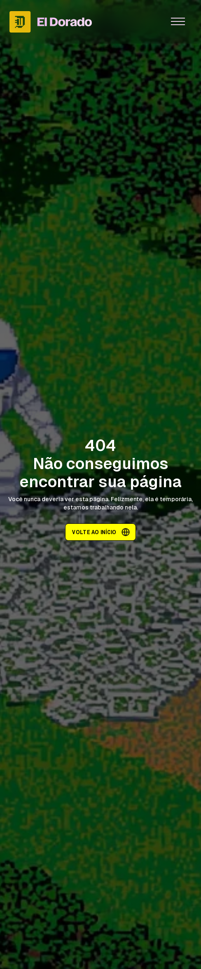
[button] (178, 22)
